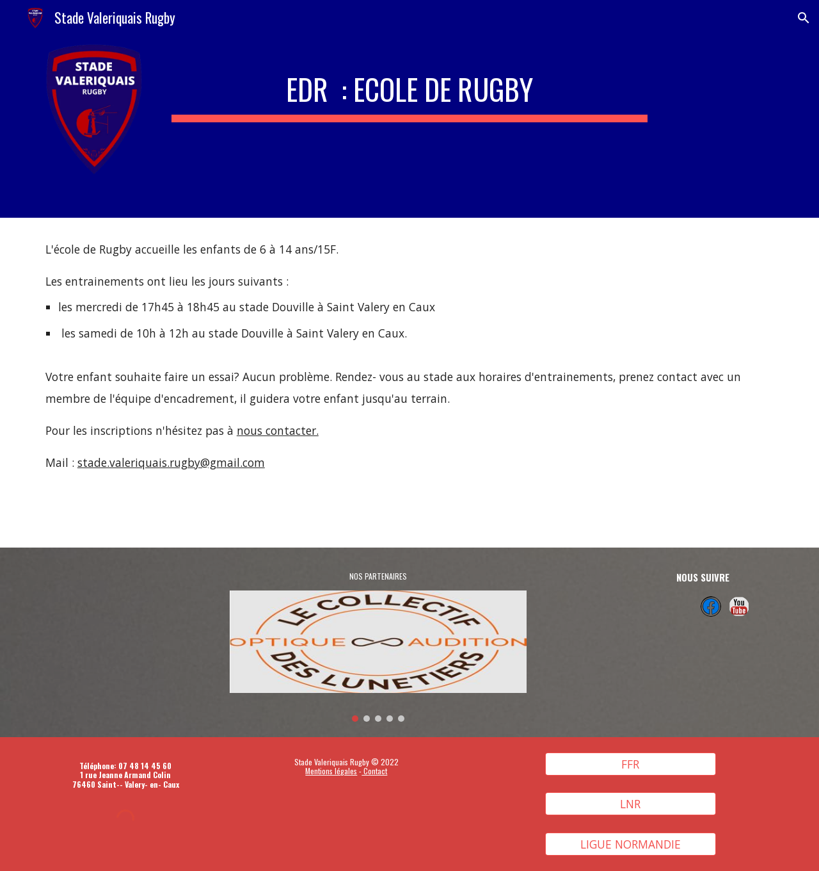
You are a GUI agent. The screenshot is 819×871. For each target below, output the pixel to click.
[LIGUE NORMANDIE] (630, 844)
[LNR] (630, 804)
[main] (409, 85)
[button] (803, 18)
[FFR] (630, 763)
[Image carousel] (378, 656)
